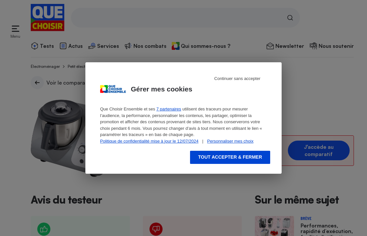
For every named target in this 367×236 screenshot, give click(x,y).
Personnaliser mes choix (230, 141)
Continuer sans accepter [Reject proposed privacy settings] (237, 78)
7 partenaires (168, 109)
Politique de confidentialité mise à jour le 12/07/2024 (149, 141)
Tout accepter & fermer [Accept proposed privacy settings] (230, 157)
